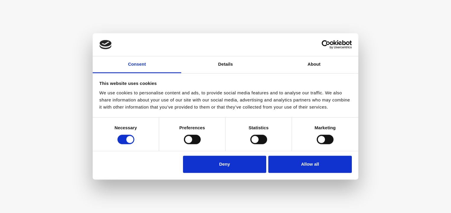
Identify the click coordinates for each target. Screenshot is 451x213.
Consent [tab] (137, 64)
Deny (224, 164)
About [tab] (314, 64)
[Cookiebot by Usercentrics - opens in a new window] (326, 44)
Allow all (310, 164)
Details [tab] (225, 64)
